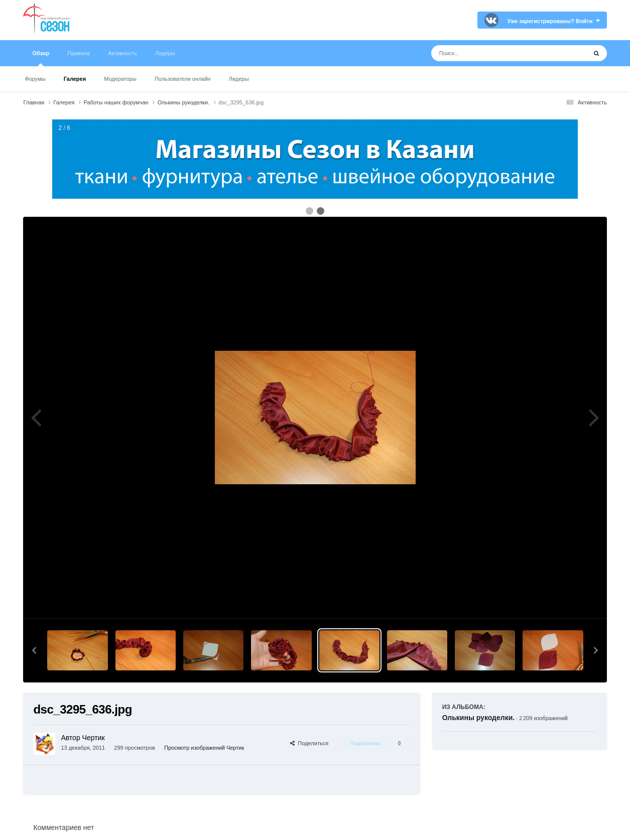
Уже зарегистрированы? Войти (554, 21)
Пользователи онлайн (183, 79)
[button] (34, 650)
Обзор (40, 58)
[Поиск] (490, 53)
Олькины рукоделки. (478, 718)
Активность (122, 53)
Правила (78, 53)
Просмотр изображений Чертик (204, 748)
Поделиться (309, 743)
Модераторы (120, 79)
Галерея (75, 79)
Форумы (35, 79)
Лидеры (239, 79)
